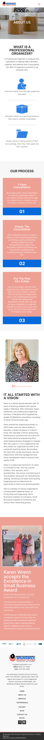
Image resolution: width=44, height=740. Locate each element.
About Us (22, 695)
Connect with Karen (22, 386)
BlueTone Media (21, 738)
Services (22, 699)
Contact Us (22, 714)
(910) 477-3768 (24, 667)
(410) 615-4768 (24, 669)
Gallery (22, 707)
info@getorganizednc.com (22, 664)
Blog (22, 711)
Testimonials (22, 702)
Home (22, 691)
